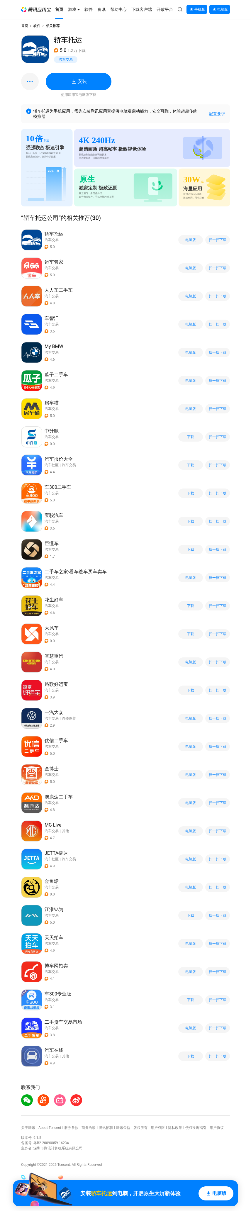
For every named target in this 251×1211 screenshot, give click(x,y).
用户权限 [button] (158, 1128)
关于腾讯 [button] (28, 1128)
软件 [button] (36, 26)
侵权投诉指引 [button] (195, 1128)
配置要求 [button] (217, 113)
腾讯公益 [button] (123, 1128)
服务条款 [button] (71, 1128)
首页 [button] (24, 26)
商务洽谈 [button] (89, 1128)
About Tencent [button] (49, 1128)
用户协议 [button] (217, 1128)
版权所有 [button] (140, 1128)
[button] (36, 9)
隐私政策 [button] (175, 1128)
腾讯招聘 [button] (106, 1128)
